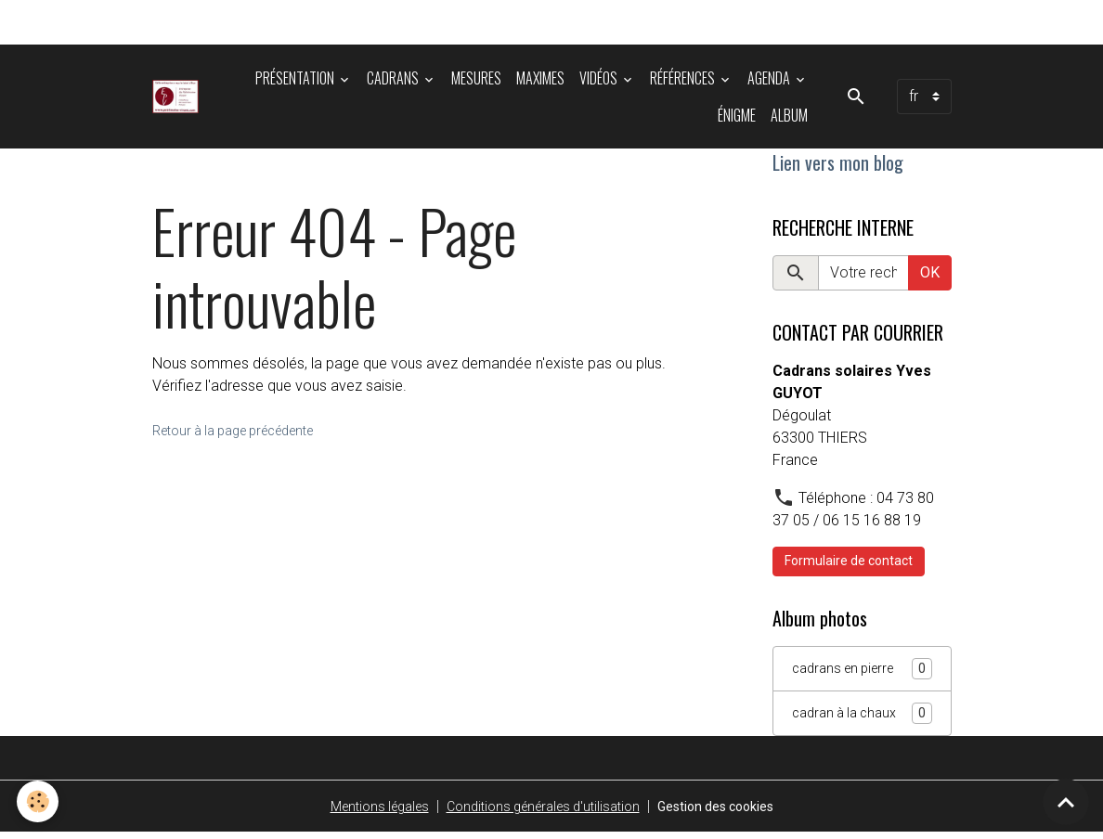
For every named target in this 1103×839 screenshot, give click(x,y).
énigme (737, 115)
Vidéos (599, 78)
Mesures (476, 78)
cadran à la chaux (862, 718)
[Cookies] (39, 800)
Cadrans (394, 78)
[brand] (178, 96)
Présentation (296, 78)
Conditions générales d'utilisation (539, 812)
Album (789, 115)
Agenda (770, 78)
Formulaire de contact (849, 565)
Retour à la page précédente (245, 430)
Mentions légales (361, 812)
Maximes (540, 78)
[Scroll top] (1066, 802)
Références (684, 78)
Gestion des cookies (730, 812)
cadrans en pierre (862, 673)
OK (930, 277)
